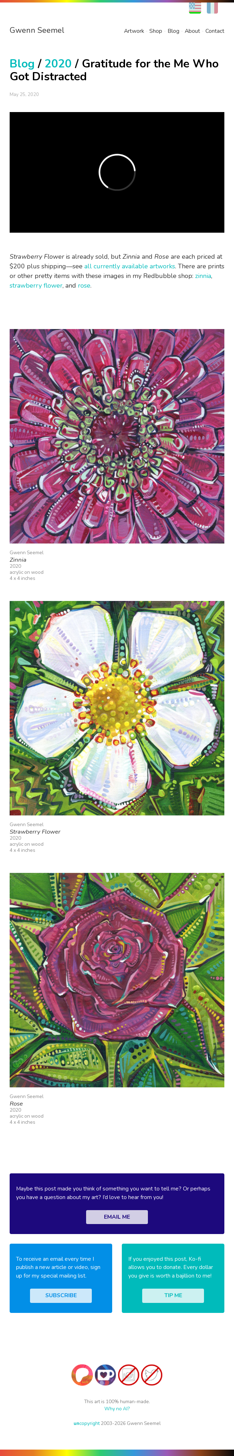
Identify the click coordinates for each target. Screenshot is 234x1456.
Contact (214, 31)
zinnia (203, 276)
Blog (173, 31)
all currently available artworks (129, 266)
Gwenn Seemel (37, 30)
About (192, 31)
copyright (87, 1423)
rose (84, 285)
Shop (155, 31)
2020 (58, 63)
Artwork (134, 31)
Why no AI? (117, 1408)
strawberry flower (36, 285)
